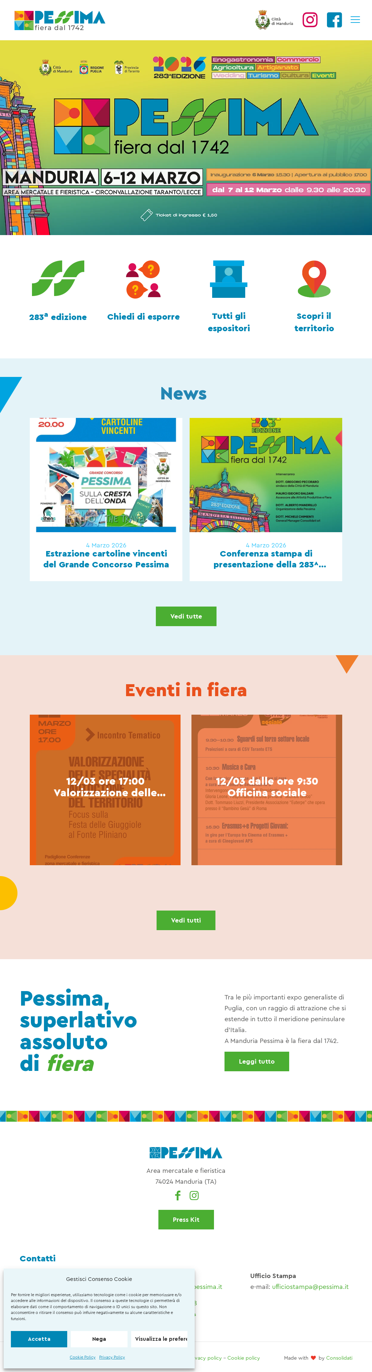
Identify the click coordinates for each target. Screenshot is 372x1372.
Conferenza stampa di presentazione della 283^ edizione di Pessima (266, 560)
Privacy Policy (112, 1357)
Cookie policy (243, 1358)
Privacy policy (205, 1358)
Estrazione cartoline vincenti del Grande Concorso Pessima (106, 559)
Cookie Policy (83, 1357)
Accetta (39, 1339)
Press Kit (186, 1219)
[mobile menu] (355, 20)
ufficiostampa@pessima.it (310, 1286)
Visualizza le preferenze (161, 1339)
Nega (99, 1339)
